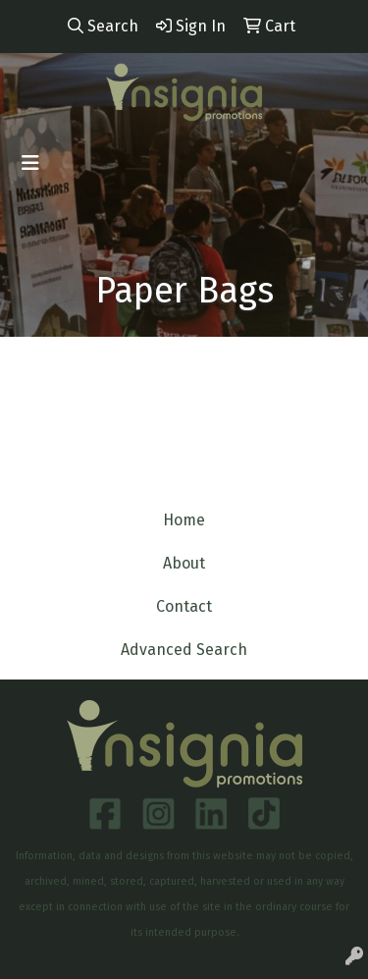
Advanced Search (184, 649)
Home (184, 520)
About (184, 563)
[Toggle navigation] (30, 163)
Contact (184, 606)
